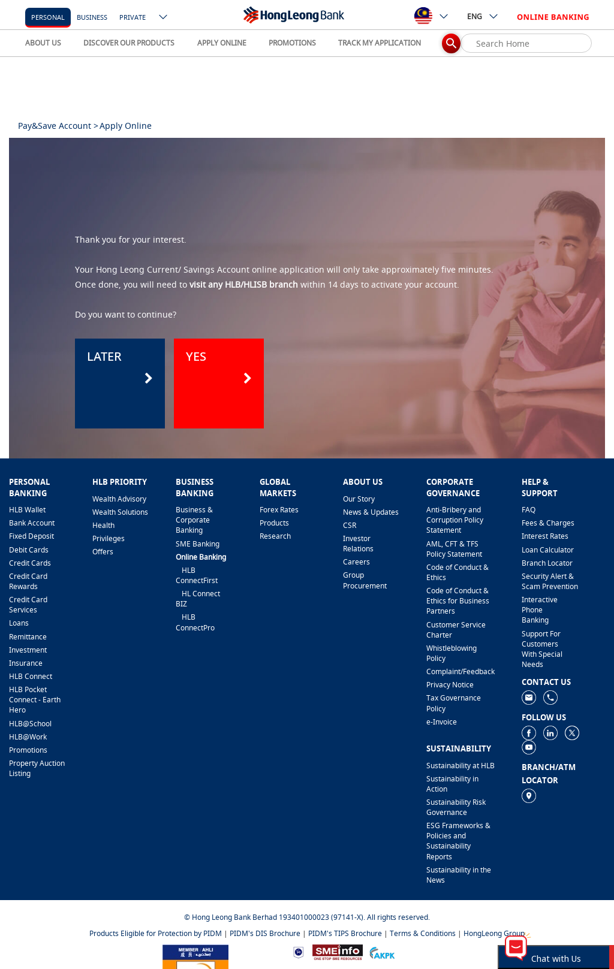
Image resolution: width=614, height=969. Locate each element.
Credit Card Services (28, 604)
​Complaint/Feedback (460, 671)
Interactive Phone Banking (540, 609)
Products (274, 523)
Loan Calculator (548, 550)
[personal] (48, 16)
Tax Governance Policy (453, 703)
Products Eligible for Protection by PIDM (155, 933)
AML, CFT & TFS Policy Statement (454, 549)
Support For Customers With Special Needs (542, 649)
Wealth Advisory (119, 499)
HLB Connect (30, 676)
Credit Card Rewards (28, 581)
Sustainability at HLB (460, 765)
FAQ (528, 510)
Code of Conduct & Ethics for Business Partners (457, 600)
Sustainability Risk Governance (456, 807)
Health (103, 525)
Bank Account (32, 523)
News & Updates (371, 512)
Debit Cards (29, 550)
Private (132, 17)
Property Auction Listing (37, 768)
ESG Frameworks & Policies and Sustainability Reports (458, 840)
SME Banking (197, 544)
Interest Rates (545, 536)
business (92, 17)
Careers (356, 562)
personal (48, 17)
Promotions (28, 750)
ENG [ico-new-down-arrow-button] (483, 16)
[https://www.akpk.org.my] (382, 951)
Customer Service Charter (456, 630)
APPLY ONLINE (221, 43)
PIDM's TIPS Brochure (345, 933)
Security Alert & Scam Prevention (550, 581)
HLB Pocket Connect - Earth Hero (35, 699)
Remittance (28, 637)
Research (275, 536)
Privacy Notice (450, 685)
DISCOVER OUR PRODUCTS (128, 43)
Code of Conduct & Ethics (457, 572)
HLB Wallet (27, 510)
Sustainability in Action (452, 784)
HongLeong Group (494, 933)
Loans (19, 623)
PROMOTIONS (292, 43)
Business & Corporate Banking (194, 520)
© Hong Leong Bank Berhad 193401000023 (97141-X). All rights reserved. (307, 917)
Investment (28, 650)
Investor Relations (358, 543)
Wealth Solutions (120, 512)
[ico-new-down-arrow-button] (164, 18)
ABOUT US (43, 43)
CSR (349, 525)
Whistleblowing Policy (451, 653)
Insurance (26, 663)
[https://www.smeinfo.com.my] (337, 951)
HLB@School (30, 724)
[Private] (132, 16)
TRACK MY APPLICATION (379, 43)
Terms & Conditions (423, 933)
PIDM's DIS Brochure (265, 933)
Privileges (108, 538)
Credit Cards (30, 563)
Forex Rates (279, 510)
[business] (92, 16)
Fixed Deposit (31, 536)
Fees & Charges (548, 523)
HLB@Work (28, 737)
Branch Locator (547, 563)
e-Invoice (441, 722)
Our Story (359, 499)
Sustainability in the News (458, 875)
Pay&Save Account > (58, 125)
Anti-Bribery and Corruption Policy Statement (454, 520)
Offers (102, 552)
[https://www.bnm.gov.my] (298, 952)
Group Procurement (365, 580)
